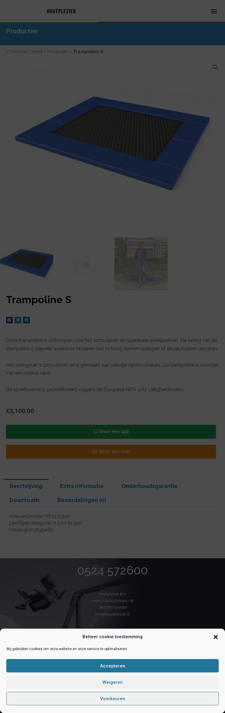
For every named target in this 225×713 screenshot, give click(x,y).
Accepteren (112, 666)
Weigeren (112, 682)
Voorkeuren (112, 698)
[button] (216, 637)
